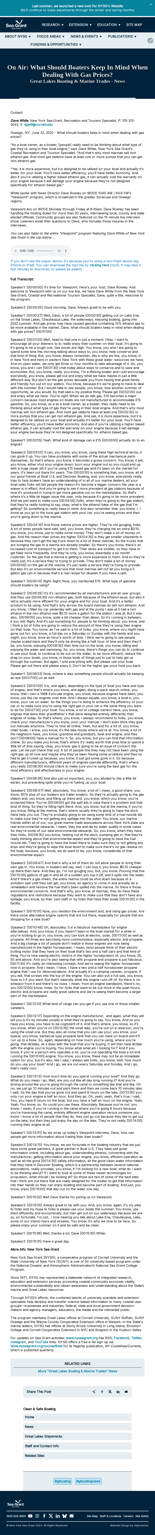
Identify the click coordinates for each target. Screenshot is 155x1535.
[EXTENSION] (80, 25)
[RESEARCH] (52, 25)
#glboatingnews (88, 1481)
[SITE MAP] (134, 25)
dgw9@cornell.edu (38, 125)
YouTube (42, 1342)
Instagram (18, 1342)
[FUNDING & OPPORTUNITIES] (56, 44)
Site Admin (142, 1516)
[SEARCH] (150, 40)
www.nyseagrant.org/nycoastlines (36, 1346)
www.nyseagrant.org (82, 1338)
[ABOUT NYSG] (18, 36)
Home (29, 1417)
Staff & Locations (110, 1516)
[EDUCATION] (109, 25)
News (29, 1427)
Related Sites (34, 1456)
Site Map (92, 1516)
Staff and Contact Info (42, 1446)
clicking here (99, 265)
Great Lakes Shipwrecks (43, 1436)
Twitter (136, 1338)
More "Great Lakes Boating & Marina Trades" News (77, 1371)
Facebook (121, 1338)
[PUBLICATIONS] (122, 36)
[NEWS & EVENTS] (86, 36)
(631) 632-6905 (16, 1516)
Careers (128, 1516)
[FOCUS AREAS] (51, 36)
